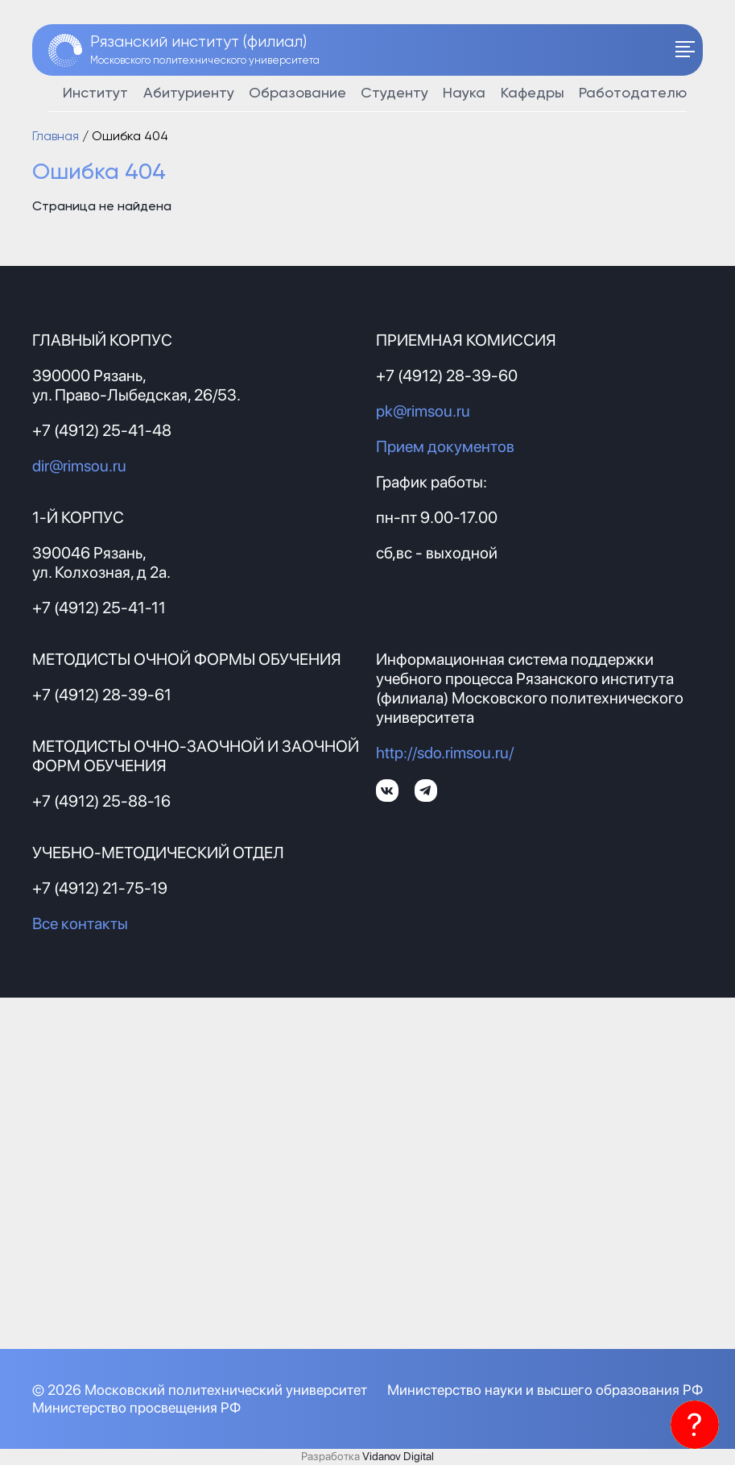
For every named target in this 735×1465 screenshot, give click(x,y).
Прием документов (445, 446)
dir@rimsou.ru (79, 465)
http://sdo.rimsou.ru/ (445, 752)
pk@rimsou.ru (423, 411)
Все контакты (80, 923)
